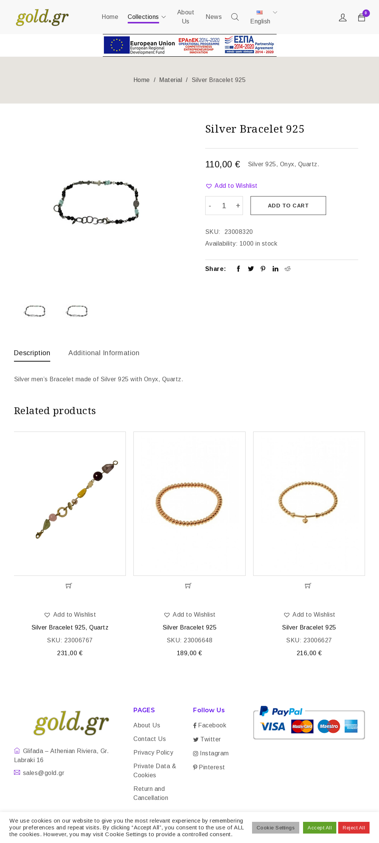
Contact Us (149, 739)
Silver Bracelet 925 (189, 627)
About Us (146, 725)
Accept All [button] (320, 828)
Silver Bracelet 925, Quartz (70, 627)
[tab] (32, 355)
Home (141, 80)
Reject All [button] (354, 828)
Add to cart (288, 206)
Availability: (221, 243)
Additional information (103, 353)
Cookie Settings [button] (276, 828)
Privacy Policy (153, 752)
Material (170, 80)
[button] (231, 185)
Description (32, 353)
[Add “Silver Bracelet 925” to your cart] (189, 585)
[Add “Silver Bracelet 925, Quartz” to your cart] (70, 585)
